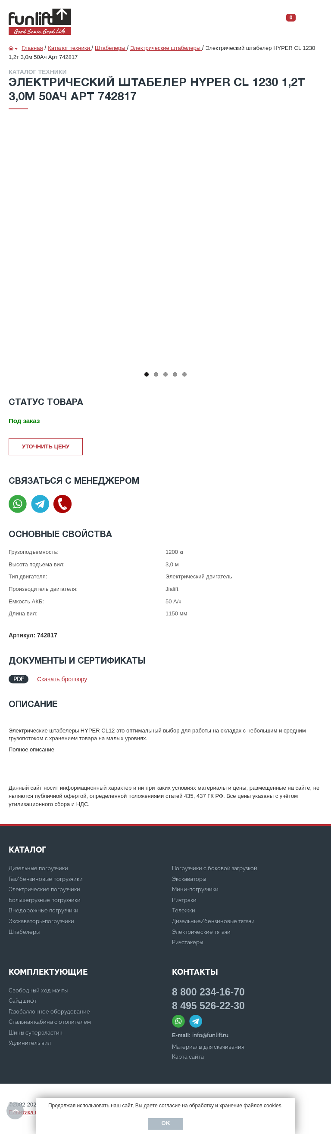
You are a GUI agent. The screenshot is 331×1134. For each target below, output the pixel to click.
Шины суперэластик (35, 1032)
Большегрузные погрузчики (45, 900)
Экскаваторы (189, 879)
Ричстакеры (187, 942)
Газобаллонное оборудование (49, 1011)
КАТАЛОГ (27, 849)
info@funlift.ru (210, 1035)
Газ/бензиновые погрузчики (46, 879)
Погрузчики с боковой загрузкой (214, 868)
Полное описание (31, 749)
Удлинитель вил (30, 1043)
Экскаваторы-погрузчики (41, 921)
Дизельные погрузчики (38, 868)
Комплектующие (48, 971)
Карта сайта (188, 1057)
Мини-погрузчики (195, 889)
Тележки (183, 910)
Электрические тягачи (201, 932)
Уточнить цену (45, 446)
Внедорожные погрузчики (43, 910)
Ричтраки (184, 900)
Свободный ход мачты (38, 990)
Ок (165, 1123)
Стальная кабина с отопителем (50, 1022)
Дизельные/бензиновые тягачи (213, 921)
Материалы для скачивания (208, 1047)
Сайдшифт (23, 1001)
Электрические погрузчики (44, 889)
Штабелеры (24, 932)
